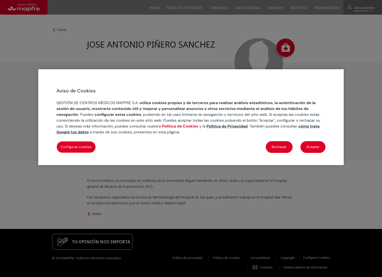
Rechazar (279, 147)
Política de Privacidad (227, 126)
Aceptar (313, 147)
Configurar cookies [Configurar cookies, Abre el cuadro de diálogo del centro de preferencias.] (76, 147)
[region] (191, 117)
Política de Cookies (180, 126)
